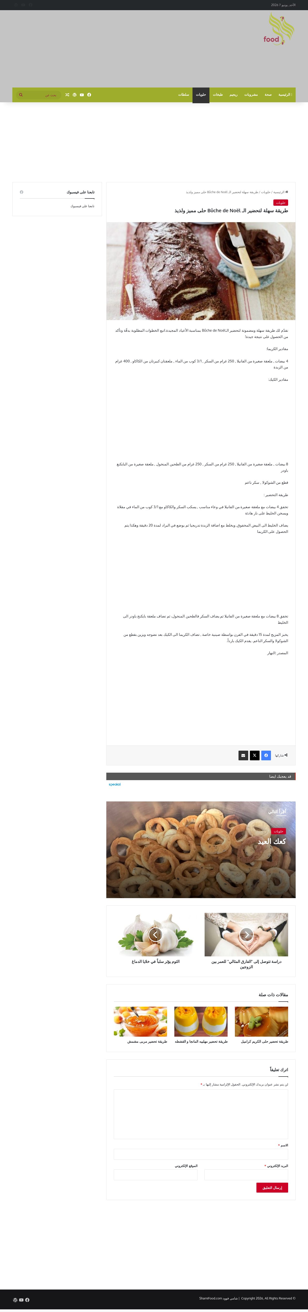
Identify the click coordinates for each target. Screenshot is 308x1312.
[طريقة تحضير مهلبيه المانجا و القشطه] (201, 1022)
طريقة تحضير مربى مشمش (147, 1041)
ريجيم (234, 94)
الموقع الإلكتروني (186, 1166)
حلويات (201, 94)
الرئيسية (285, 94)
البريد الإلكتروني (276, 1166)
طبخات (218, 94)
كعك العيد (272, 841)
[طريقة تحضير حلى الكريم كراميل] (261, 1022)
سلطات (183, 94)
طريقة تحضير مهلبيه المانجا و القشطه (201, 1041)
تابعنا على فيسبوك (82, 206)
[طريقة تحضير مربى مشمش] (140, 1022)
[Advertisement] (105, 49)
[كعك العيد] (201, 849)
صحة (268, 94)
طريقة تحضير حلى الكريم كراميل (264, 1041)
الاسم (283, 1145)
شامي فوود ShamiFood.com (218, 1298)
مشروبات (251, 94)
